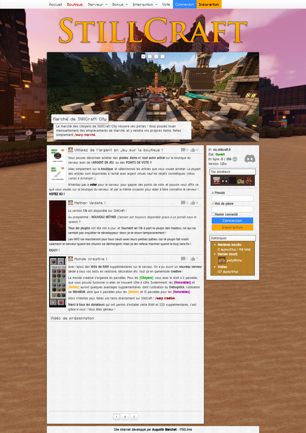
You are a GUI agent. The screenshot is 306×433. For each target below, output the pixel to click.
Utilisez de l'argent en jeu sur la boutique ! (119, 149)
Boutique (75, 4)
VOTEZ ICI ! (56, 194)
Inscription (209, 4)
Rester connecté (225, 214)
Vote (166, 4)
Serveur (98, 4)
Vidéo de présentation (72, 318)
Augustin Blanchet (164, 429)
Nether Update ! (90, 202)
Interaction (145, 4)
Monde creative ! (91, 258)
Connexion (185, 4)
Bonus (120, 4)
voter (93, 185)
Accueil (55, 4)
